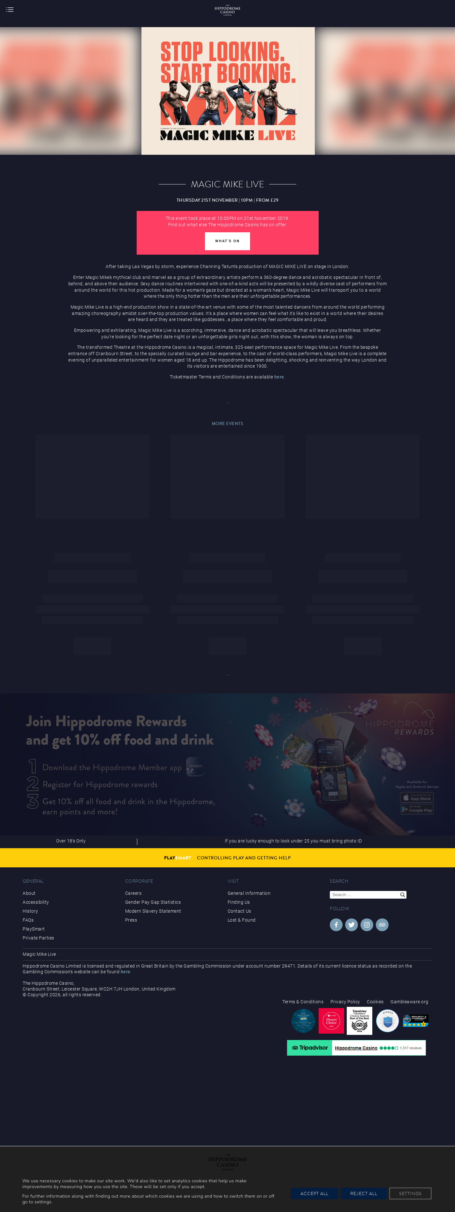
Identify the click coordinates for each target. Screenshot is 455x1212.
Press (131, 920)
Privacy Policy (345, 1001)
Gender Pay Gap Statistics (153, 902)
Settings (410, 1193)
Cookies (375, 1001)
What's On (227, 241)
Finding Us (239, 902)
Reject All (363, 1193)
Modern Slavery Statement (153, 911)
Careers (133, 893)
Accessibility (36, 902)
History (30, 911)
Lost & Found (242, 920)
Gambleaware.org (409, 1001)
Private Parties (38, 937)
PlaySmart (34, 928)
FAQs (28, 920)
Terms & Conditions (302, 1001)
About (29, 893)
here (279, 376)
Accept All (314, 1193)
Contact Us (239, 911)
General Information (249, 893)
